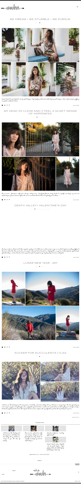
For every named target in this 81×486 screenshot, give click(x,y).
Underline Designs (20, 483)
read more (76, 108)
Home (3, 476)
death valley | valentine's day (41, 212)
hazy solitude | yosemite (50, 438)
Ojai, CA (43, 273)
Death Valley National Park (42, 215)
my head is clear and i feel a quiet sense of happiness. (40, 115)
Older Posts (75, 427)
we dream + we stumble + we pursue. (40, 19)
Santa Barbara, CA (42, 120)
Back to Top (77, 483)
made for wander (8, 483)
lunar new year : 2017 (40, 269)
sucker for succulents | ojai (40, 362)
